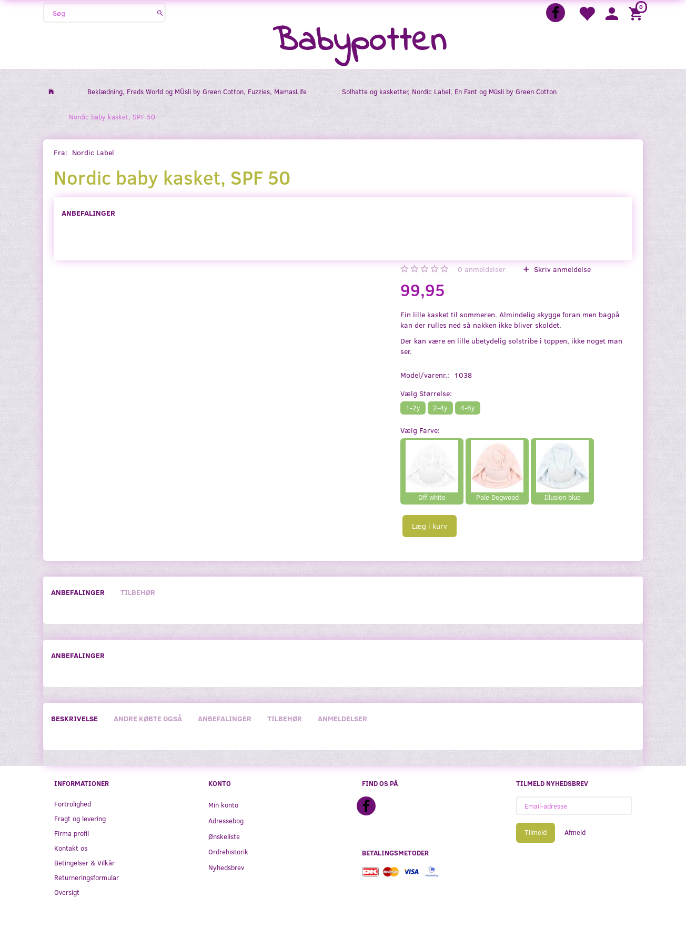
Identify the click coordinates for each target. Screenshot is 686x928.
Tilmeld (535, 832)
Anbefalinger (88, 213)
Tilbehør (137, 592)
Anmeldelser (342, 718)
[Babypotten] (360, 41)
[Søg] (160, 12)
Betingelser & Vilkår (84, 862)
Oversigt (66, 891)
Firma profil (71, 833)
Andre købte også (148, 718)
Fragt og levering (80, 818)
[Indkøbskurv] (637, 13)
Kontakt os (70, 847)
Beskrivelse (74, 718)
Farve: (420, 430)
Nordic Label (93, 152)
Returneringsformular (86, 877)
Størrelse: (426, 393)
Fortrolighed (72, 803)
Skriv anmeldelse (561, 269)
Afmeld (575, 832)
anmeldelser (482, 269)
